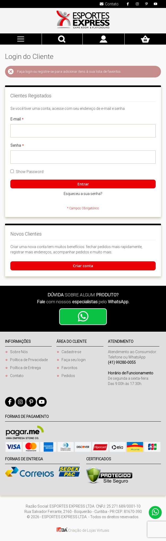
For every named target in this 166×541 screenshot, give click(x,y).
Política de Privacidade (29, 359)
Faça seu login (74, 359)
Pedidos (68, 375)
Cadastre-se (71, 351)
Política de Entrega (25, 367)
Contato (17, 375)
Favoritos (69, 367)
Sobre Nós (19, 351)
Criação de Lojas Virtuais (83, 530)
